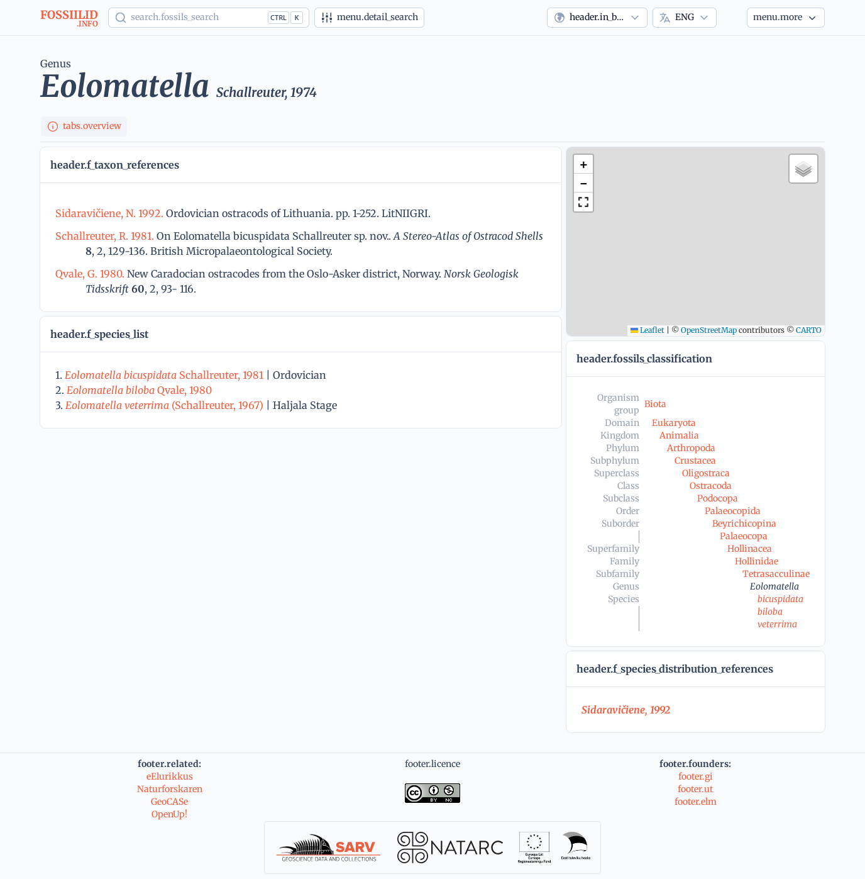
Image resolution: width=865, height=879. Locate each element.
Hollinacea (749, 548)
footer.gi (695, 776)
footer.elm (696, 801)
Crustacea (695, 460)
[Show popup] (208, 18)
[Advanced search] (369, 18)
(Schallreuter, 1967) (164, 405)
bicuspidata (780, 599)
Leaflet (647, 330)
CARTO (809, 330)
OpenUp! (169, 814)
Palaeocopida (733, 511)
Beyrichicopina (744, 523)
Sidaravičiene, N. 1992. (110, 213)
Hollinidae (756, 561)
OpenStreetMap (709, 330)
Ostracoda (711, 485)
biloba (770, 611)
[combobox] (597, 18)
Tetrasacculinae (776, 573)
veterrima (777, 624)
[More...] (786, 18)
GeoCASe (169, 801)
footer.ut (695, 789)
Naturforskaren (169, 789)
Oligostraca (706, 473)
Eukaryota (674, 422)
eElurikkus (169, 776)
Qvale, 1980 (139, 390)
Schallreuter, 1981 (164, 375)
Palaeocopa (744, 536)
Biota (655, 404)
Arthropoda (691, 448)
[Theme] (732, 18)
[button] (583, 164)
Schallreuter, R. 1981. (106, 236)
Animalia (679, 435)
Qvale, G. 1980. (91, 273)
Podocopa (717, 498)
